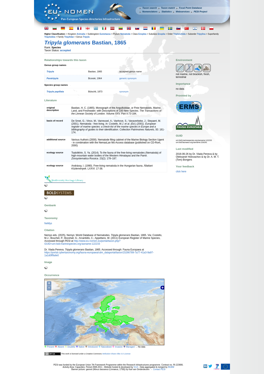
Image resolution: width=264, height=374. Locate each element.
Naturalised (106, 347)
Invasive (119, 347)
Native (81, 347)
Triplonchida (179, 34)
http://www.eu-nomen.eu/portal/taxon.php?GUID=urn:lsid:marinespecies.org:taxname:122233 (82, 242)
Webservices (183, 11)
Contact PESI (159, 369)
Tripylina (201, 34)
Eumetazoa (105, 34)
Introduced (93, 347)
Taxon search (149, 8)
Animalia (81, 34)
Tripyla (86, 37)
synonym (123, 91)
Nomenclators (149, 11)
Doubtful (71, 347)
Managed (130, 347)
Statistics (166, 11)
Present (50, 347)
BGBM (171, 367)
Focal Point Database (190, 8)
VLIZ (136, 367)
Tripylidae (69, 37)
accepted (65, 50)
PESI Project (200, 11)
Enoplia (161, 34)
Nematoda (125, 34)
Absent (61, 347)
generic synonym (128, 78)
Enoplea (142, 34)
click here (181, 171)
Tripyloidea (49, 37)
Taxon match (168, 8)
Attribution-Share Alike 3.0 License (116, 354)
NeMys (48, 223)
